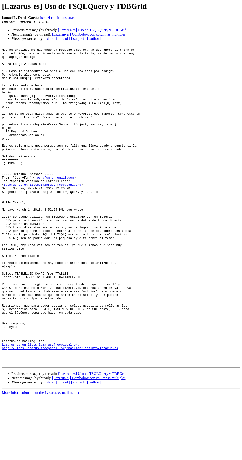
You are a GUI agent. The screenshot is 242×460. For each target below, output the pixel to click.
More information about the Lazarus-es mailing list (40, 456)
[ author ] (94, 38)
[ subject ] (78, 38)
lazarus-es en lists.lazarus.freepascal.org (42, 212)
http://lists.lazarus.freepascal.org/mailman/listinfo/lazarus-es (60, 408)
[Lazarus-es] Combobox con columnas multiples (88, 34)
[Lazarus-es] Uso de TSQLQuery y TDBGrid (92, 30)
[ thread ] (63, 38)
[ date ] (50, 38)
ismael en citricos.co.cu (58, 18)
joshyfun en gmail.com (54, 204)
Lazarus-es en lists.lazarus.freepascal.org (40, 404)
